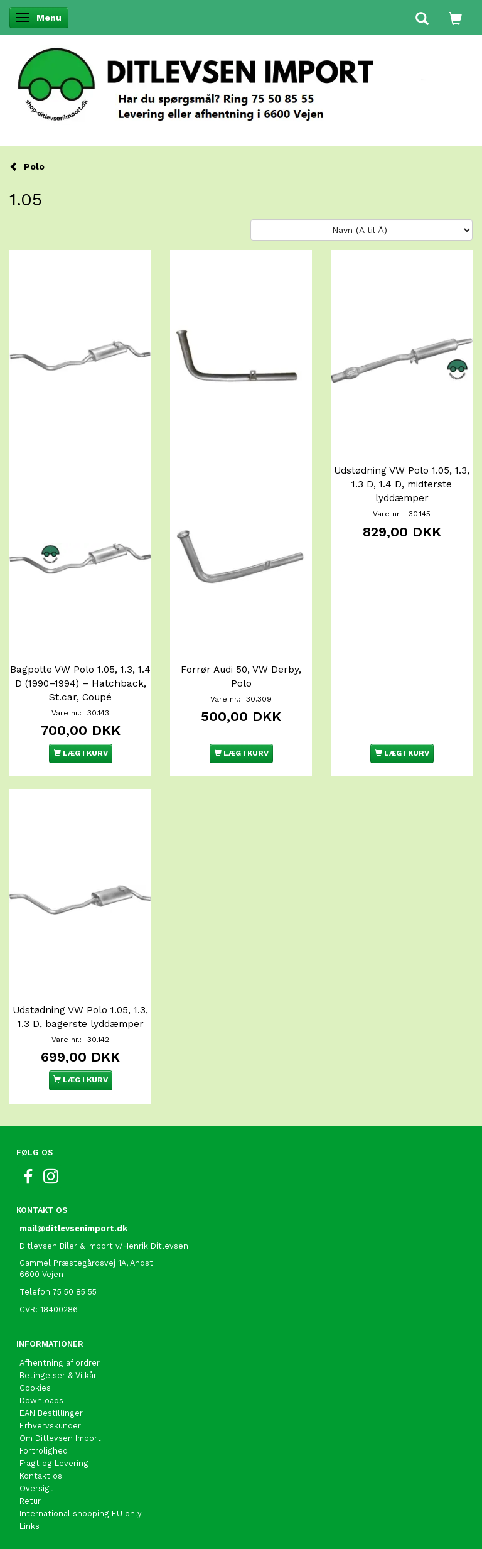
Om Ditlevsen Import (60, 1438)
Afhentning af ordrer (59, 1362)
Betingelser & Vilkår (58, 1375)
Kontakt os (40, 1476)
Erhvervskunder (50, 1425)
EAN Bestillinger (51, 1413)
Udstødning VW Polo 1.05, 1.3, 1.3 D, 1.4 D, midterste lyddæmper (401, 484)
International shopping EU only (80, 1513)
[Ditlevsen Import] (241, 80)
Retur (30, 1501)
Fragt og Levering (53, 1463)
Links (29, 1526)
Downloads (41, 1400)
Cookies (35, 1388)
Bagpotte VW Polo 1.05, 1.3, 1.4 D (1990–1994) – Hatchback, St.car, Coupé (80, 683)
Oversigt (36, 1488)
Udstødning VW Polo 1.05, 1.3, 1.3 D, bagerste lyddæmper (80, 1017)
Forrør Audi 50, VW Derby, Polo (241, 676)
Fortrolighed (43, 1450)
